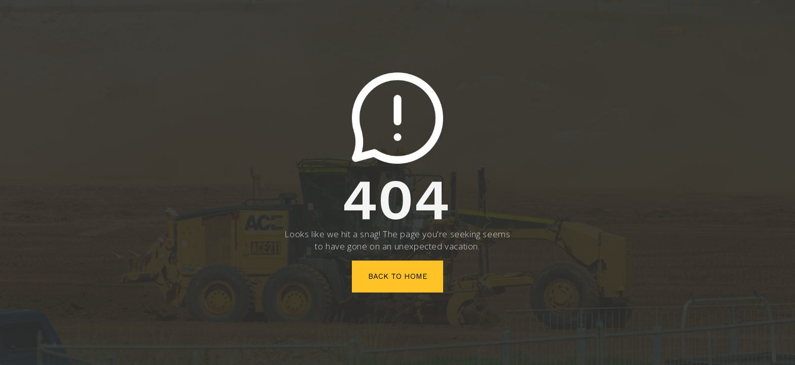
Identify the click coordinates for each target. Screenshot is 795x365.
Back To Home (397, 276)
